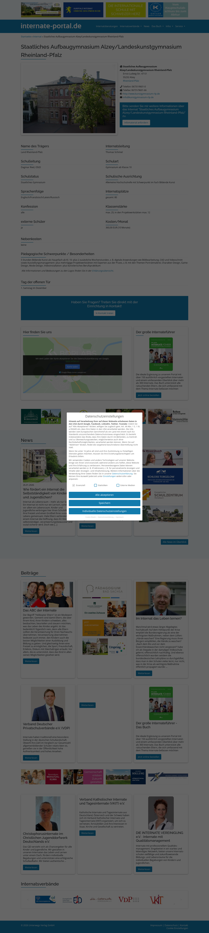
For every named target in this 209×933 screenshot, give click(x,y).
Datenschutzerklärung (122, 472)
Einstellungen (109, 475)
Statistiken (101, 483)
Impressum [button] (120, 516)
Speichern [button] (104, 501)
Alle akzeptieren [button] (104, 493)
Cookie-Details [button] (90, 516)
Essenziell (78, 483)
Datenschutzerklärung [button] (106, 516)
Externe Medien (126, 483)
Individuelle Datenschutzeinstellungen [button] (104, 509)
